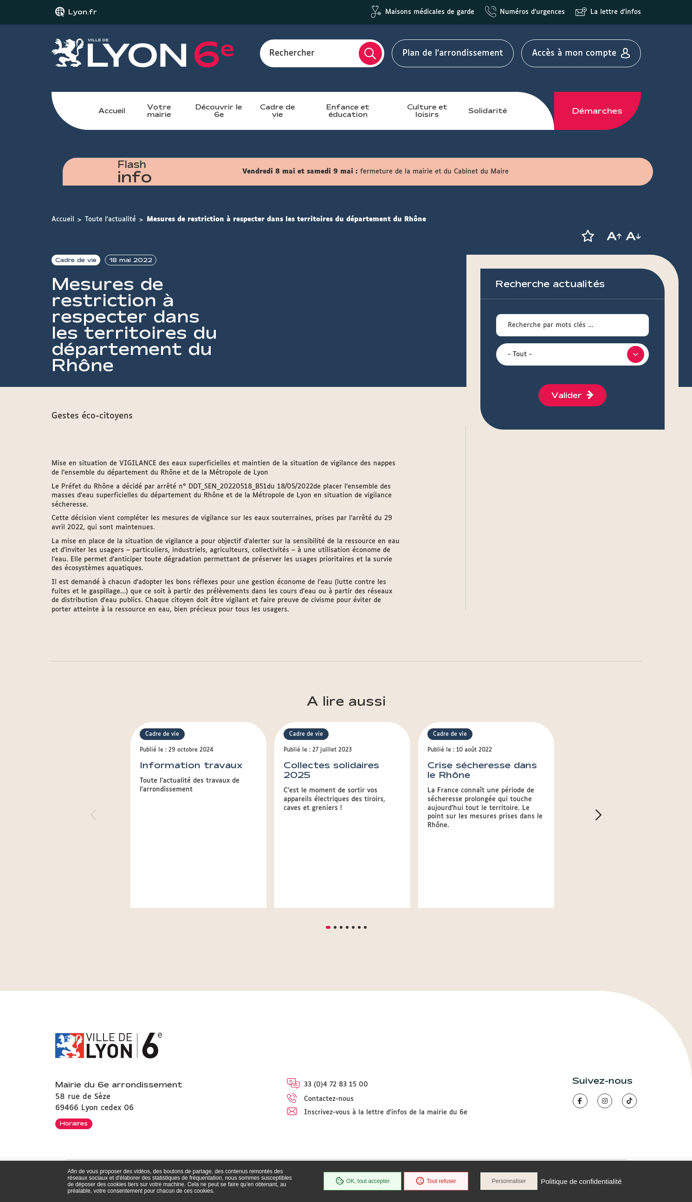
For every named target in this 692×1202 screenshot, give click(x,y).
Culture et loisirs (427, 110)
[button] (588, 236)
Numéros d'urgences (532, 12)
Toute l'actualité (110, 219)
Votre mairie (159, 110)
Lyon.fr (82, 12)
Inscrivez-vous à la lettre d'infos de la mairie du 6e (385, 1112)
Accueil (111, 111)
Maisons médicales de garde (429, 12)
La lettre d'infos (615, 12)
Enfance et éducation (347, 110)
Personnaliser (509, 1181)
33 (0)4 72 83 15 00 (336, 1084)
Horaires (74, 1123)
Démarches (597, 111)
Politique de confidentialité (581, 1181)
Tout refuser (436, 1181)
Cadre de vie (277, 110)
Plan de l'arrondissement (452, 53)
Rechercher (292, 53)
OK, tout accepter (362, 1181)
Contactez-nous (329, 1099)
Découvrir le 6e (218, 110)
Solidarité (487, 111)
